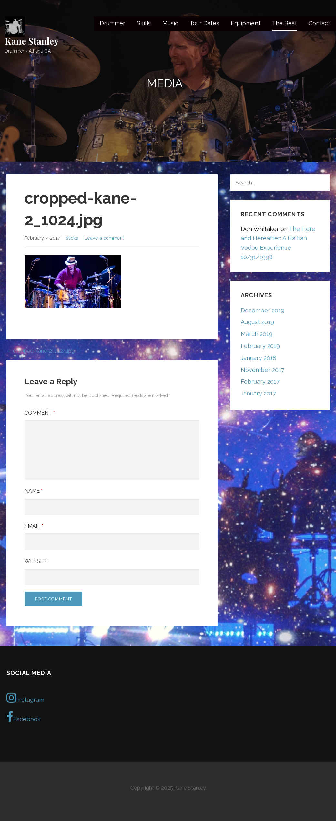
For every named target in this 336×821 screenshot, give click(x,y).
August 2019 (257, 322)
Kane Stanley (32, 41)
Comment (40, 413)
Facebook (23, 717)
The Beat (284, 23)
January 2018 (258, 357)
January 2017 (258, 393)
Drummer (112, 23)
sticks (72, 238)
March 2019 (256, 334)
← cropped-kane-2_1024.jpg (40, 351)
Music (170, 23)
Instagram (25, 697)
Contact (319, 23)
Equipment (245, 23)
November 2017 (262, 369)
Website (36, 561)
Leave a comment (104, 238)
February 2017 (260, 381)
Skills (144, 23)
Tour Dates (204, 23)
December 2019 (262, 310)
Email (34, 526)
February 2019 (260, 345)
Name (34, 491)
